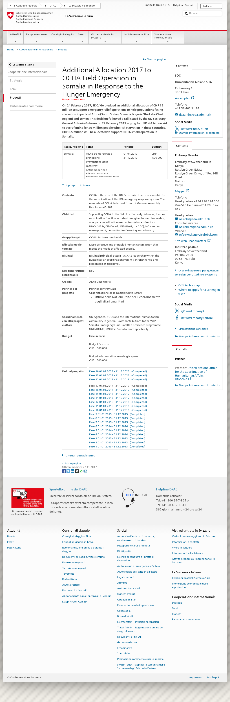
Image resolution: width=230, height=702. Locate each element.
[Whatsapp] (81, 470)
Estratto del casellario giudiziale (135, 605)
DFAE (53, 5)
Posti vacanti (14, 547)
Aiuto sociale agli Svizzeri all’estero (137, 571)
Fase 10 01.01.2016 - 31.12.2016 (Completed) (118, 410)
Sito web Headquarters (192, 241)
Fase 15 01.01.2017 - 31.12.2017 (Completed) (118, 393)
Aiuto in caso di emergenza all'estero (138, 566)
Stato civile (123, 653)
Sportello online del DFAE (68, 489)
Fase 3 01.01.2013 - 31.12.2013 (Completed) (117, 438)
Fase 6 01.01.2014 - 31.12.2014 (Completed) (117, 426)
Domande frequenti (73, 562)
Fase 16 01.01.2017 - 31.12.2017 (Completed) (118, 389)
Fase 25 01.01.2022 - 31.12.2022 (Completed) (118, 375)
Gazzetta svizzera (127, 642)
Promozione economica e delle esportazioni (190, 585)
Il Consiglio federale (25, 5)
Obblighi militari (126, 599)
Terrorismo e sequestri (74, 568)
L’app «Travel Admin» (74, 601)
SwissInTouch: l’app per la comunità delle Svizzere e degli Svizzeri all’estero (141, 667)
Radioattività (69, 579)
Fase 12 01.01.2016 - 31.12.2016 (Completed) (118, 401)
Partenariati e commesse (186, 619)
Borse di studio (125, 616)
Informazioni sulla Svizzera (187, 553)
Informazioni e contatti (185, 542)
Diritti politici (124, 551)
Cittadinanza (124, 648)
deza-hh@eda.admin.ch (195, 114)
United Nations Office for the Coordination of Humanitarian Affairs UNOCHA (196, 373)
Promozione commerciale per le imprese (140, 659)
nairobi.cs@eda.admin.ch (196, 227)
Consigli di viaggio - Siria (76, 536)
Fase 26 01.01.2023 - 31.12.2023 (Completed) (118, 371)
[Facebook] (64, 470)
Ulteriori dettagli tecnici (80, 455)
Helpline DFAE (166, 489)
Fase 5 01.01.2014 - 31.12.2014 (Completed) (117, 430)
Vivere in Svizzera (182, 547)
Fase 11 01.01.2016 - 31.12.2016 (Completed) (118, 405)
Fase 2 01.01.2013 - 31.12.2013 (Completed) (117, 442)
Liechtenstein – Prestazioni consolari (138, 622)
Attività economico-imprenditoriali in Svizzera (193, 561)
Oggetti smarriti (126, 594)
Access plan (184, 98)
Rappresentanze (36, 38)
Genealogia (123, 610)
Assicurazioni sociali (128, 588)
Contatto (180, 66)
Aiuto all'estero (71, 585)
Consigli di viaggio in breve (77, 542)
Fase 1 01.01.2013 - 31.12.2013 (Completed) (117, 446)
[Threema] (77, 470)
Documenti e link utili (74, 590)
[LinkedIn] (73, 470)
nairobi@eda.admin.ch (194, 219)
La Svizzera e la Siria (136, 38)
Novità (11, 536)
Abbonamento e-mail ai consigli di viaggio (86, 596)
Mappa (182, 191)
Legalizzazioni (125, 577)
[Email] (85, 470)
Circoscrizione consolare (193, 328)
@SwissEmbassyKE (193, 311)
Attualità (15, 38)
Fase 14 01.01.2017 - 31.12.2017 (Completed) (118, 397)
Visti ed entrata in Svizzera (105, 38)
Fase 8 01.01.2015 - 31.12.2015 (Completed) (117, 418)
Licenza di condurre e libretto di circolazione (135, 559)
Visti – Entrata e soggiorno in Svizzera (193, 536)
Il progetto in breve (77, 185)
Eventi (10, 542)
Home (10, 49)
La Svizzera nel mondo (82, 5)
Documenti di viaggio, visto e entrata (83, 557)
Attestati (122, 583)
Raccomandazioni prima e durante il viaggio (83, 549)
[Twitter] (68, 470)
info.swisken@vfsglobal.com (198, 234)
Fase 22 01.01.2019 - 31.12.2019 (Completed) (118, 379)
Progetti (176, 614)
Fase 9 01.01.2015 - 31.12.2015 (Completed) (117, 414)
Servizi (82, 38)
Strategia (177, 602)
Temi (175, 608)
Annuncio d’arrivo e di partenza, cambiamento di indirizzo (136, 538)
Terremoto (68, 573)
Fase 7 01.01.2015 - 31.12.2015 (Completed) (117, 422)
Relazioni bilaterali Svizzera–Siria (191, 578)
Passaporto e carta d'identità (133, 545)
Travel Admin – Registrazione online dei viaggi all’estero (140, 629)
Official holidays (189, 285)
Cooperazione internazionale (168, 38)
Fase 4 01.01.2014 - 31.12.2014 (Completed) (117, 434)
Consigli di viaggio (62, 38)
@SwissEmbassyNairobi (197, 318)
